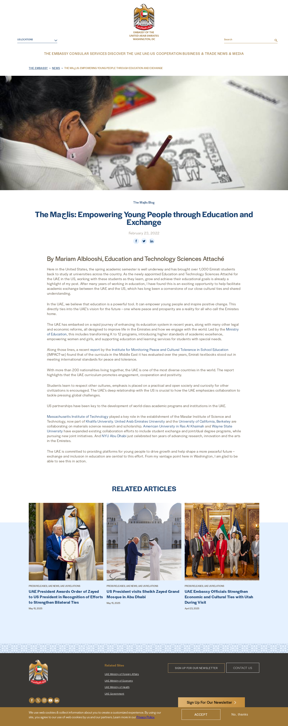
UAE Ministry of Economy (119, 680)
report (95, 349)
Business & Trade (194, 53)
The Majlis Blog (144, 202)
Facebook (32, 699)
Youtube (50, 699)
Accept (201, 714)
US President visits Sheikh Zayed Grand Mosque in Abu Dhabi (143, 593)
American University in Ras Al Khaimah (173, 425)
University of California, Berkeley (205, 420)
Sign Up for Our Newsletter (196, 667)
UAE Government (114, 693)
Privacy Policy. (146, 717)
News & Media (223, 53)
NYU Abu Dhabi (114, 435)
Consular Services (94, 53)
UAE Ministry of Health (117, 686)
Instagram (44, 699)
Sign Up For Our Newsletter (209, 702)
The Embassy (64, 53)
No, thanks (239, 714)
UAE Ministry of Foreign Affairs (122, 673)
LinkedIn (56, 699)
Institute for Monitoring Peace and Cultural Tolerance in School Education (170, 349)
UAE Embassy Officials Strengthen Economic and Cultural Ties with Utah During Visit (219, 596)
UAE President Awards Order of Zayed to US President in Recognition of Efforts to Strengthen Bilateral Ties (66, 596)
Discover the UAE (127, 53)
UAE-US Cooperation (161, 53)
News (56, 67)
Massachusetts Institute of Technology (78, 416)
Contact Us (242, 667)
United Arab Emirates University (140, 420)
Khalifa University (99, 420)
